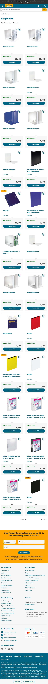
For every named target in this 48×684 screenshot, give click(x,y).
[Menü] (2, 6)
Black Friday (28, 590)
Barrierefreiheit (28, 656)
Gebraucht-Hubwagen (7, 585)
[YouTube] (5, 649)
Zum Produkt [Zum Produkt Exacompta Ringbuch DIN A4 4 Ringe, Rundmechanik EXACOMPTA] (35, 185)
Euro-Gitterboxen (5, 578)
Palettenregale (5, 588)
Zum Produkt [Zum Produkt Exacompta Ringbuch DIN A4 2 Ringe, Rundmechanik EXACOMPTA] (35, 226)
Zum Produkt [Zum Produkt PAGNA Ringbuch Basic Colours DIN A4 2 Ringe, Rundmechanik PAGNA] (12, 390)
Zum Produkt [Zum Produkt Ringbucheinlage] (12, 349)
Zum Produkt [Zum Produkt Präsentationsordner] (12, 62)
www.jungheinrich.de (32, 667)
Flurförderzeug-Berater (7, 601)
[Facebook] (2, 649)
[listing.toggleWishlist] (19, 29)
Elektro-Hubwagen (6, 575)
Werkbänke (4, 573)
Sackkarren (4, 583)
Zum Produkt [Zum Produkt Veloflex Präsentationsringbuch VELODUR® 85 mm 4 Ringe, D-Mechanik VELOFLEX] (12, 513)
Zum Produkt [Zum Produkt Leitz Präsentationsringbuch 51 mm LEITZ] (12, 267)
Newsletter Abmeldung (7, 613)
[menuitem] (38, 6)
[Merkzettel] (41, 6)
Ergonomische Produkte (7, 606)
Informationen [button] (30, 567)
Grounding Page (39, 656)
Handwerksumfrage (6, 620)
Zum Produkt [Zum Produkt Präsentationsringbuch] (12, 103)
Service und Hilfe (29, 570)
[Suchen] (44, 9)
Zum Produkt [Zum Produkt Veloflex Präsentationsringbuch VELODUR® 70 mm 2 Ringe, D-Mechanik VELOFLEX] (35, 431)
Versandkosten (26, 663)
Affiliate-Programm (30, 588)
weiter (43, 519)
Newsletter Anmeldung (7, 611)
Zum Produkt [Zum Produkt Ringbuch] (35, 349)
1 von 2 (24, 519)
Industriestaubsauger (6, 580)
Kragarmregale (5, 590)
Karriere (27, 585)
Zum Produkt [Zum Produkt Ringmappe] (12, 226)
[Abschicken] (24, 552)
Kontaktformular (29, 604)
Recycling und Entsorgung (8, 608)
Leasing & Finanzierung (31, 580)
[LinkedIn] (9, 649)
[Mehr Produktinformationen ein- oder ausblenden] (12, 54)
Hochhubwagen (5, 570)
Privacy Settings (5, 660)
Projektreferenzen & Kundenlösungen (35, 575)
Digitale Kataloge (5, 615)
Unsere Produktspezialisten (32, 578)
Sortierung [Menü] (29, 681)
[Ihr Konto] (38, 6)
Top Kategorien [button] (6, 567)
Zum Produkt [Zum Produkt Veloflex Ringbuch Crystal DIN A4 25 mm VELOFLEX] (12, 472)
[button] (12, 598)
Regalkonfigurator (6, 603)
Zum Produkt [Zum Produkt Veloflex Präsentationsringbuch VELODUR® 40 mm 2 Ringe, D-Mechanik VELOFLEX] (35, 472)
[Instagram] (12, 649)
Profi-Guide (4, 618)
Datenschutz (17, 656)
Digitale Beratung (7, 598)
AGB (2, 656)
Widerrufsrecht (29, 583)
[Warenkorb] (45, 6)
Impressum (9, 656)
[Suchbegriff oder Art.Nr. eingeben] (21, 9)
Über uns (27, 573)
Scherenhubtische (6, 592)
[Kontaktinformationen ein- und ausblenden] (3, 675)
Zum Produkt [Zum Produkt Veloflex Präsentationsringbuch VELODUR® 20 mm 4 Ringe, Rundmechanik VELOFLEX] (12, 431)
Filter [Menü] (17, 681)
